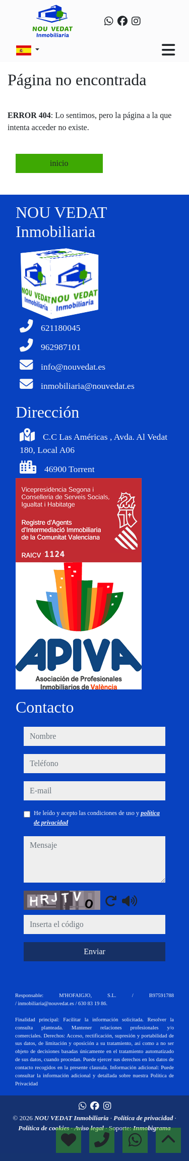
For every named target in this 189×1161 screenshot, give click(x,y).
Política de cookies (44, 1128)
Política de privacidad (143, 1118)
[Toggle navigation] (168, 50)
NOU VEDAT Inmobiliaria (72, 1118)
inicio (59, 163)
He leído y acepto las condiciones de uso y (97, 817)
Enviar (94, 951)
